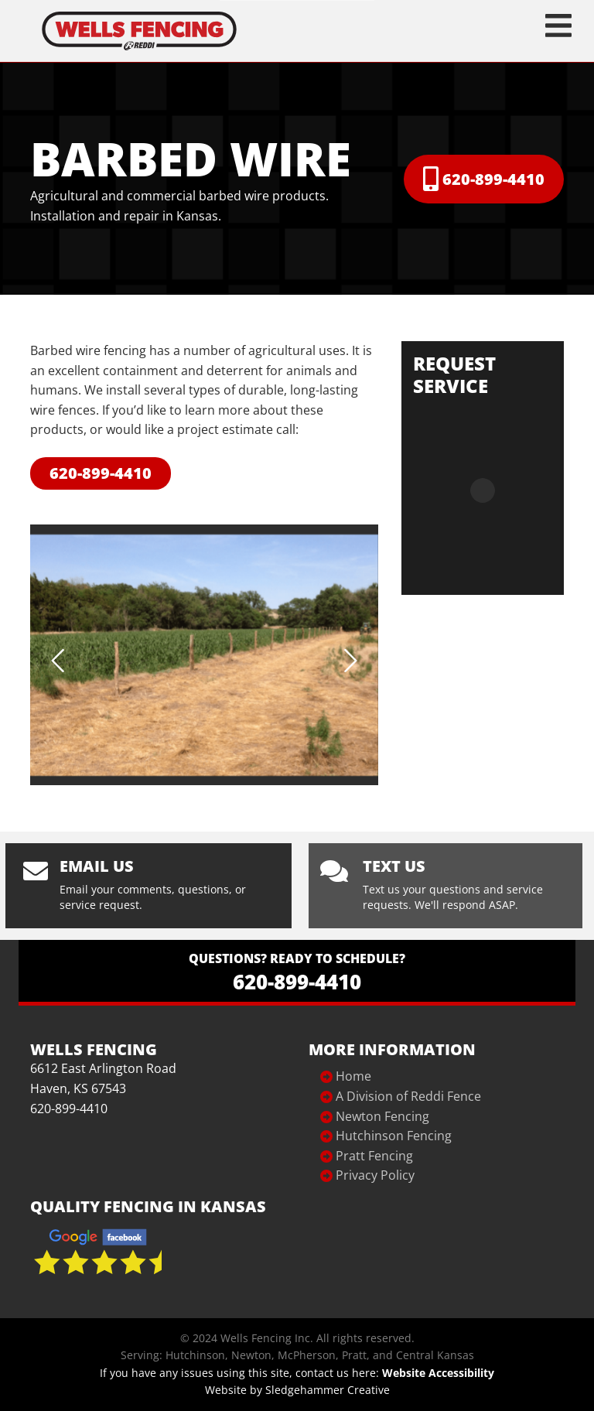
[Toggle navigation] (558, 26)
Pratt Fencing (374, 1155)
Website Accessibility (438, 1372)
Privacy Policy (375, 1175)
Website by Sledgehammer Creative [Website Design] (297, 1389)
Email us (97, 866)
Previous (58, 660)
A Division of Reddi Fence (408, 1096)
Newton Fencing (382, 1116)
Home (353, 1076)
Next (350, 660)
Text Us (394, 866)
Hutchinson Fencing (394, 1135)
